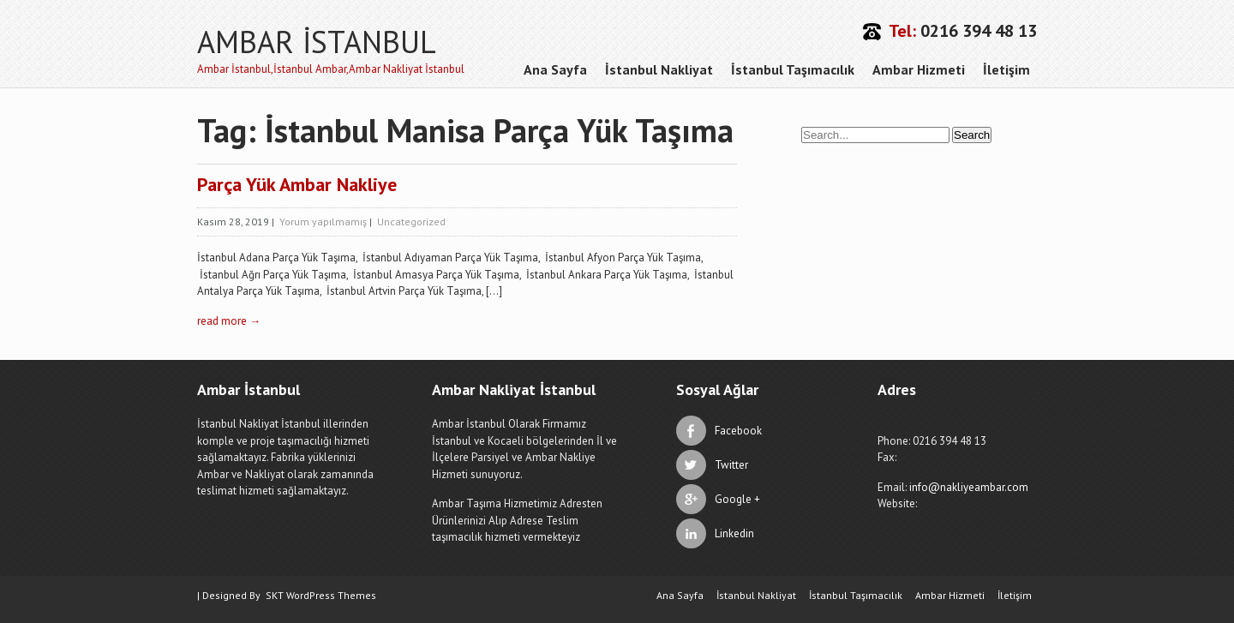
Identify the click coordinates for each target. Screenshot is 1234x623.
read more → (229, 321)
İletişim (1006, 69)
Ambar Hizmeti (918, 69)
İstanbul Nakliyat (659, 69)
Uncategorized (411, 221)
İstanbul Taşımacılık (792, 69)
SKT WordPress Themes (321, 595)
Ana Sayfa (555, 69)
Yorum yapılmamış (323, 221)
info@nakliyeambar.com (968, 487)
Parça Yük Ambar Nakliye (297, 184)
